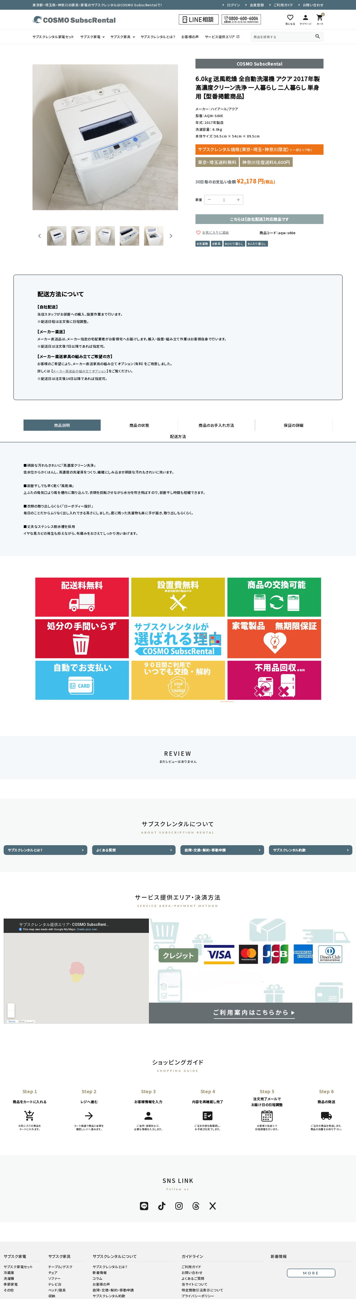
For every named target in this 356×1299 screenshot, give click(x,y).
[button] (56, 236)
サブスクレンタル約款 (289, 839)
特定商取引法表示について (202, 1279)
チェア (53, 1261)
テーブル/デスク (60, 1256)
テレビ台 (55, 1273)
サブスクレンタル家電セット (53, 36)
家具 (217, 243)
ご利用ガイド (283, 5)
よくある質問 (106, 839)
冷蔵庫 (9, 1261)
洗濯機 (203, 243)
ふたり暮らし (258, 243)
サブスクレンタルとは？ (158, 36)
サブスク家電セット (18, 1256)
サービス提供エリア (222, 36)
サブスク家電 (90, 36)
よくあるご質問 (193, 1267)
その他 (9, 1279)
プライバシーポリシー (198, 1285)
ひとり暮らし (235, 243)
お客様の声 (190, 36)
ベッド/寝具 (57, 1279)
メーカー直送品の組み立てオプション (80, 371)
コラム (97, 1267)
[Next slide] (171, 236)
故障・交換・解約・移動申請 (205, 839)
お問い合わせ (313, 5)
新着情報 (100, 1261)
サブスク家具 (120, 36)
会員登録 (257, 5)
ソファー (54, 1267)
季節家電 (11, 1273)
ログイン (233, 5)
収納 (51, 1285)
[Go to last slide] (40, 236)
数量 (198, 199)
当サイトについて (195, 1273)
